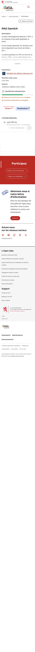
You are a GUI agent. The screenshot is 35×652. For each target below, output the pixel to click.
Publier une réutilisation (15, 217)
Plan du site (22, 390)
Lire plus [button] (17, 63)
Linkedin (9, 276)
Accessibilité (14, 390)
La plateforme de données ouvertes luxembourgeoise (22, 8)
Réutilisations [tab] (23, 108)
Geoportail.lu (6, 376)
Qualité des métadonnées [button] (3, 91)
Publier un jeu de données (15, 212)
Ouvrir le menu (33, 7)
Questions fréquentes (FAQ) (9, 296)
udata (3, 357)
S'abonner (15, 259)
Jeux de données (13, 16)
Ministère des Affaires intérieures (19, 73)
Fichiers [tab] (9, 108)
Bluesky (3, 276)
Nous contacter (6, 341)
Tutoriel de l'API (6, 334)
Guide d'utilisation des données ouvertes (13, 300)
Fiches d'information (7, 325)
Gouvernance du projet (8, 321)
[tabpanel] (17, 152)
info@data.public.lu (7, 279)
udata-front (5, 360)
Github (20, 276)
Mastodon (14, 276)
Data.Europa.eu (17, 376)
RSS (26, 276)
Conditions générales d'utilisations (11, 387)
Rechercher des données (28, 7)
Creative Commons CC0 (17, 397)
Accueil (4, 16)
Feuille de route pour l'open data (10, 317)
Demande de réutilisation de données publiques (15, 310)
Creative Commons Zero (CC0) (13, 87)
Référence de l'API (7, 338)
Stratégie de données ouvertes (10, 314)
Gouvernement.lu (8, 380)
